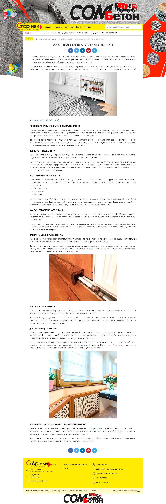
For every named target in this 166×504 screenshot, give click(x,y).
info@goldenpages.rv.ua (39, 481)
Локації (58, 27)
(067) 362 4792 (35, 475)
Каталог (48, 27)
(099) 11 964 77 (35, 477)
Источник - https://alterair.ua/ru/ (44, 120)
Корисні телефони (73, 27)
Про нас (87, 27)
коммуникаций (95, 428)
